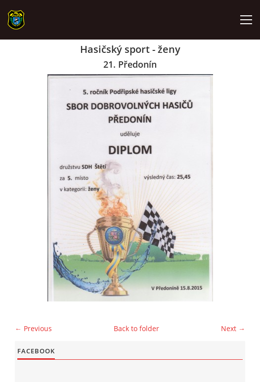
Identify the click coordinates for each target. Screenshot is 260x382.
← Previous (33, 328)
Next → (233, 328)
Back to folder (136, 328)
